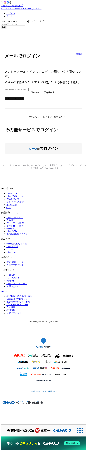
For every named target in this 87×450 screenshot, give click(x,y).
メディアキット (14, 313)
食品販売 (10, 220)
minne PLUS (12, 229)
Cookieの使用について (17, 299)
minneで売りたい (14, 217)
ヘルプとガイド (14, 278)
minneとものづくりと (16, 244)
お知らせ (10, 275)
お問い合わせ (12, 286)
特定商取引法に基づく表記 (19, 296)
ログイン (10, 13)
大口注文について (15, 265)
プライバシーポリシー (17, 304)
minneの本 (11, 252)
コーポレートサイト (37, 391)
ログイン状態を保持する (45, 92)
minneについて (13, 193)
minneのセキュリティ (16, 283)
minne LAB (11, 231)
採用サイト (53, 391)
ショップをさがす (15, 202)
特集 (8, 207)
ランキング (11, 205)
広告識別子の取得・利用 (18, 302)
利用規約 (39, 168)
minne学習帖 (12, 246)
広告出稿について (15, 262)
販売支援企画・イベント (18, 234)
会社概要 (10, 307)
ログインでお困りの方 (54, 117)
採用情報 (10, 310)
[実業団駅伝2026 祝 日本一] (37, 430)
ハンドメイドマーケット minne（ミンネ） (21, 8)
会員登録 (78, 54)
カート (9, 16)
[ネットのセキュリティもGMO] (43, 443)
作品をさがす (12, 199)
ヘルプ (19, 5)
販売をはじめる (8, 5)
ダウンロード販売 (15, 226)
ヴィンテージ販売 (15, 223)
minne (3, 291)
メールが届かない (31, 117)
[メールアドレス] (17, 89)
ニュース (10, 249)
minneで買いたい (14, 196)
